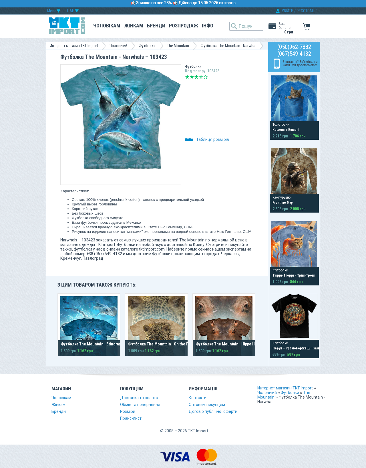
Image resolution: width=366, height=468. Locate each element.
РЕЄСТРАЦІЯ (307, 11)
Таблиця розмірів (207, 139)
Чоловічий (118, 45)
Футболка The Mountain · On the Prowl (162, 344)
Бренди (156, 26)
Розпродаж (183, 26)
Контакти (197, 397)
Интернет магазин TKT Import (74, 45)
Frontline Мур (282, 203)
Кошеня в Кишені (285, 130)
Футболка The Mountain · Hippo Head (228, 344)
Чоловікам (106, 26)
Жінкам (133, 26)
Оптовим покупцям (207, 404)
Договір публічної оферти (213, 411)
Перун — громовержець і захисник (299, 348)
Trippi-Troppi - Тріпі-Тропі (293, 275)
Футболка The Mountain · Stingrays (92, 344)
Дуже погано (187, 77)
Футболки (147, 45)
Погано (192, 77)
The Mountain (178, 45)
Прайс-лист (131, 418)
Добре (201, 77)
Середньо (196, 77)
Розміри (127, 411)
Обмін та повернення (140, 404)
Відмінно (205, 77)
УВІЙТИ (287, 11)
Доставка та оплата (139, 397)
